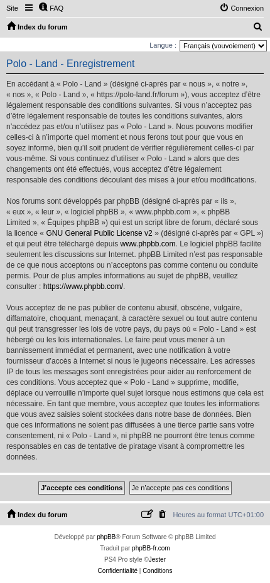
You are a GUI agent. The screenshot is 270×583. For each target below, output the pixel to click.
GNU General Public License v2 (99, 233)
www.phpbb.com (147, 243)
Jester (157, 559)
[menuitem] (50, 8)
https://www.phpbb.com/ (83, 286)
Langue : (162, 45)
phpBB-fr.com (151, 548)
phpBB (106, 536)
